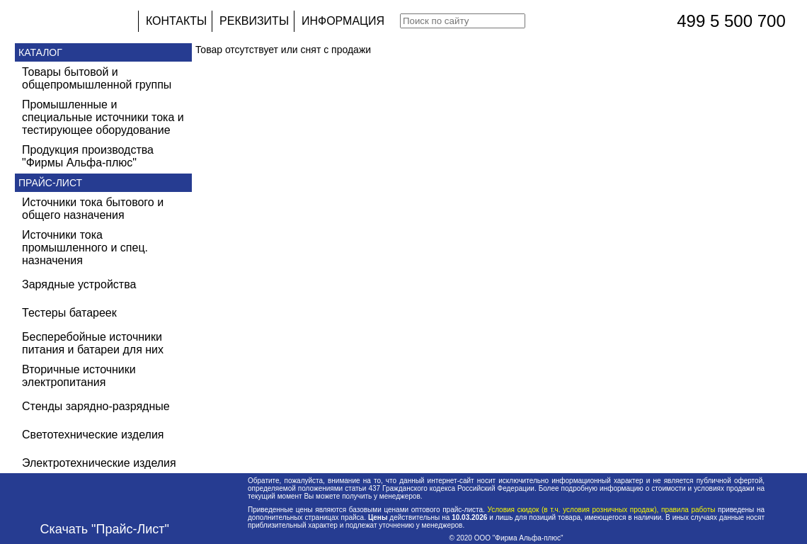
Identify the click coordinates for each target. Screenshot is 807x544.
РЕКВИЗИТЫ (254, 21)
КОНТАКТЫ (176, 21)
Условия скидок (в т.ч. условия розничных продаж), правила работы (601, 510)
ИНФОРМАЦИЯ (343, 21)
